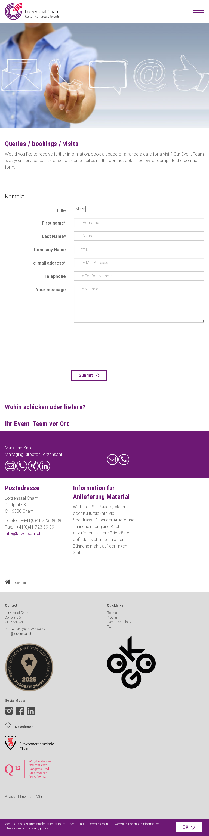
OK (185, 827)
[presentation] (96, 346)
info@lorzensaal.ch (23, 533)
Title (61, 210)
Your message (51, 289)
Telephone (55, 276)
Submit (86, 375)
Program (113, 617)
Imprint (25, 796)
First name (54, 223)
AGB (39, 796)
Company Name (50, 249)
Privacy (10, 796)
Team (111, 627)
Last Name (54, 236)
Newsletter (19, 727)
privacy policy (38, 828)
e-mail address (49, 263)
